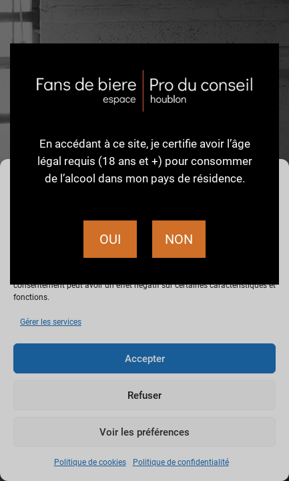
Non (179, 239)
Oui (110, 239)
